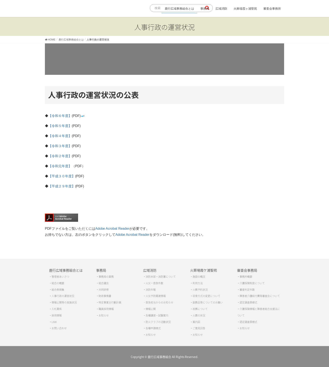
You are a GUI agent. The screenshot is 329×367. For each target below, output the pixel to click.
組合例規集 (58, 290)
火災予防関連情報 (156, 296)
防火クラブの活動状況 (158, 322)
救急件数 (158, 283)
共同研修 (104, 290)
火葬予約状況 (200, 290)
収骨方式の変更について (206, 296)
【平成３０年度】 (61, 176)
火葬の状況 (199, 315)
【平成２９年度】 (61, 186)
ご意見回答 (199, 328)
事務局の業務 (106, 277)
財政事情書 (105, 296)
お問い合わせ (59, 328)
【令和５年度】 (60, 126)
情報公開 (151, 309)
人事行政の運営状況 (63, 296)
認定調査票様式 (248, 302)
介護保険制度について (252, 283)
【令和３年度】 (60, 146)
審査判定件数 (247, 290)
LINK (54, 322)
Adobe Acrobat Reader (112, 228)
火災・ (149, 283)
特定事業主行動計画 (110, 302)
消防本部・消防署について (161, 277)
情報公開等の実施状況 (64, 302)
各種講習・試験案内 (157, 315)
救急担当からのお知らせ (159, 302)
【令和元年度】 (60, 166)
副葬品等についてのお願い (208, 302)
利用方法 (198, 283)
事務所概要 (246, 277)
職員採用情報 (106, 309)
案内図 (196, 322)
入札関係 (57, 309)
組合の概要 (58, 283)
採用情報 (57, 315)
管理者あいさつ (60, 277)
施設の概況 (199, 277)
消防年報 (151, 290)
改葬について (200, 309)
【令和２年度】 (60, 156)
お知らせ (104, 315)
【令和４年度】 (60, 136)
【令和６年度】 (60, 116)
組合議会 (104, 283)
